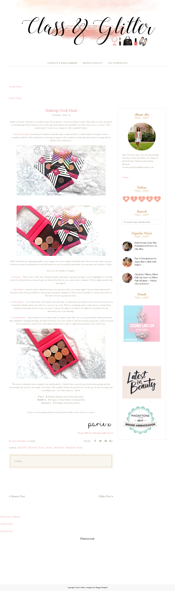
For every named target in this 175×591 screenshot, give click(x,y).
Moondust (18, 289)
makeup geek (74, 447)
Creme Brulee (17, 302)
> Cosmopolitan (17, 317)
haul (49, 447)
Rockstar (16, 277)
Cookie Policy (15, 86)
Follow (125, 177)
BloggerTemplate (102, 587)
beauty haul (37, 447)
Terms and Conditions (10, 516)
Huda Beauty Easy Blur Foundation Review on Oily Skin (146, 245)
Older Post (105, 496)
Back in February (21, 134)
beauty (22, 447)
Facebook (108, 433)
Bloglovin (82, 433)
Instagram (99, 433)
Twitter (90, 433)
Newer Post (18, 496)
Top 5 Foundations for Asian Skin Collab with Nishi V (145, 261)
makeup (59, 447)
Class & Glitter (80, 587)
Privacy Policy (15, 98)
